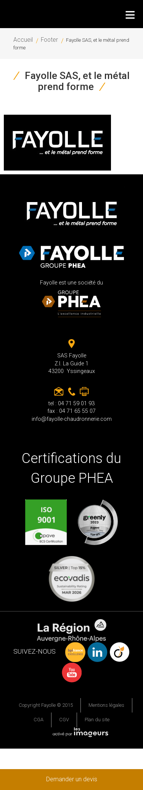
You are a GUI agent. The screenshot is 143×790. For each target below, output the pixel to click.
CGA (38, 719)
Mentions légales (106, 705)
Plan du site (97, 719)
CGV (64, 719)
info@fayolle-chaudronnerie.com (72, 419)
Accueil (23, 39)
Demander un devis (71, 779)
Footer (49, 39)
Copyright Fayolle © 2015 (46, 705)
